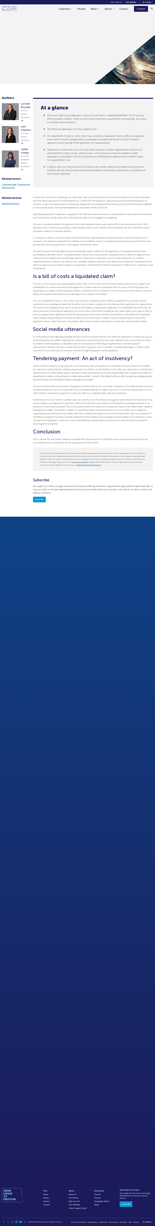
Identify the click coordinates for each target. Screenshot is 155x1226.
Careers (123, 8)
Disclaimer (123, 1222)
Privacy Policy (113, 1222)
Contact (46, 1205)
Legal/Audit (103, 1222)
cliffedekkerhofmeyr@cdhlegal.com (88, 465)
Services (97, 1198)
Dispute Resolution (10, 203)
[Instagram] (12, 1222)
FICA (130, 1222)
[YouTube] (20, 1222)
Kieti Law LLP (116, 2)
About (108, 8)
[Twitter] (8, 1222)
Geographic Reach (101, 1201)
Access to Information (78, 1222)
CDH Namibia (131, 2)
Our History (73, 1198)
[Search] (152, 9)
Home (45, 1194)
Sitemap (136, 1222)
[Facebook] (4, 1222)
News (94, 8)
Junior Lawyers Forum (78, 1208)
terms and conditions (80, 462)
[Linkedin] (16, 1222)
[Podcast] (25, 1222)
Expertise (64, 8)
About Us (72, 1194)
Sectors (97, 1194)
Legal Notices (92, 1222)
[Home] (9, 9)
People (81, 8)
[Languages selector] (148, 2)
